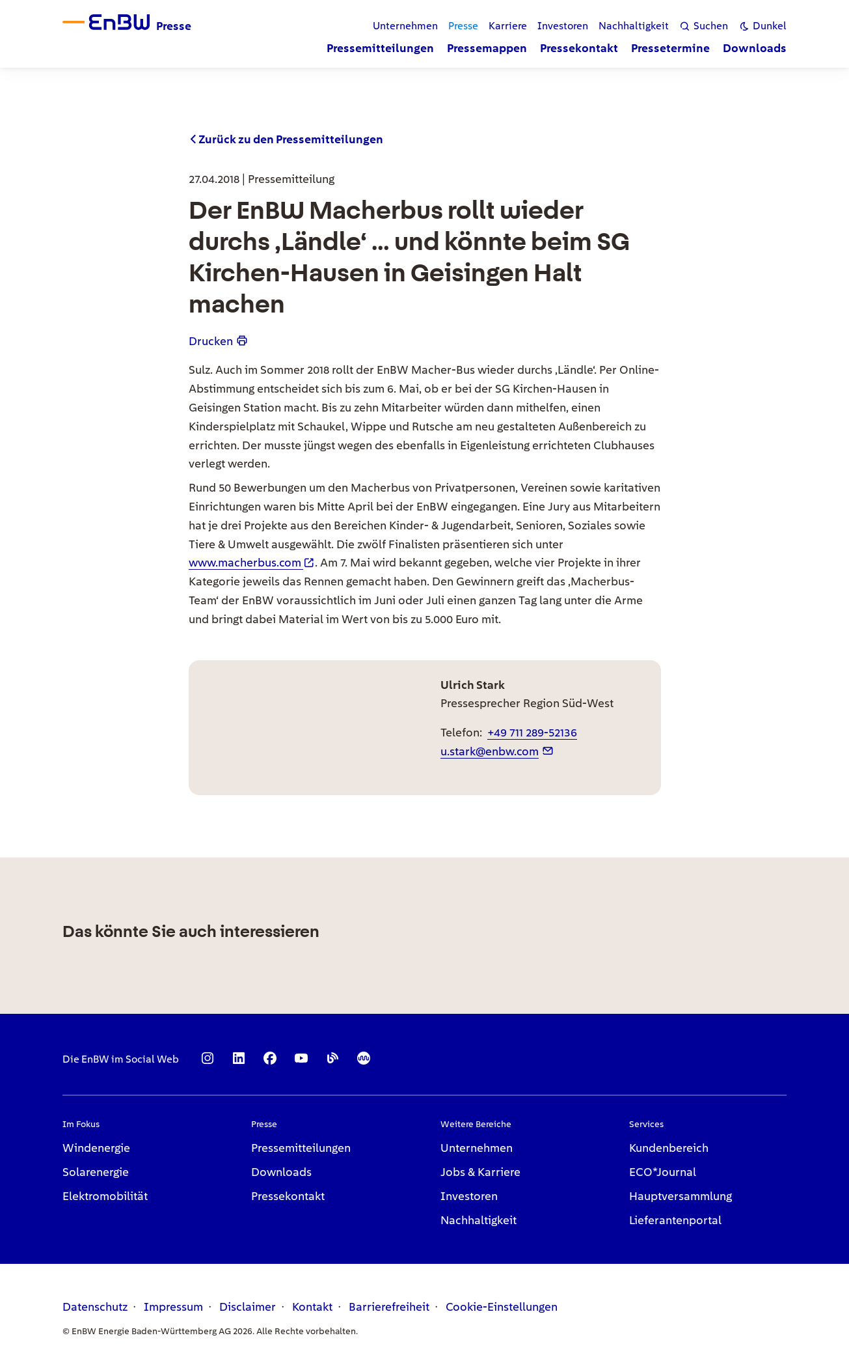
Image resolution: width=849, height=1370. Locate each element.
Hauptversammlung (680, 1196)
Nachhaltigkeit (478, 1220)
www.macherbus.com (245, 562)
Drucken (211, 341)
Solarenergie (95, 1172)
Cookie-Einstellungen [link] (502, 1306)
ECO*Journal (662, 1172)
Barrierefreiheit (389, 1306)
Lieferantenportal (675, 1220)
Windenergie (96, 1147)
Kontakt (312, 1306)
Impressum (173, 1306)
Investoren (469, 1196)
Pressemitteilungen (301, 1147)
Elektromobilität (105, 1196)
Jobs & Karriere (480, 1172)
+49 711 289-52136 (532, 732)
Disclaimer (247, 1306)
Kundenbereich (668, 1147)
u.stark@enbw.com (489, 751)
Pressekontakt (288, 1196)
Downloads (281, 1172)
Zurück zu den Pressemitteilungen (290, 139)
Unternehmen (476, 1147)
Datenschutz (95, 1306)
